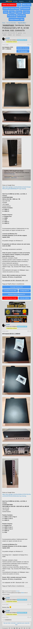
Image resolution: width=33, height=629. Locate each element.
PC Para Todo (21, 14)
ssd (14, 33)
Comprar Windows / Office (16, 18)
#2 (30, 329)
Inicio (19, 4)
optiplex (5, 33)
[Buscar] (29, 1)
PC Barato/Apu (12, 14)
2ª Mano (12, 11)
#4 (30, 615)
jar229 (5, 31)
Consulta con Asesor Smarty (11, 8)
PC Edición (26, 11)
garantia (20, 31)
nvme (24, 31)
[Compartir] (28, 43)
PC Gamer (19, 11)
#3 (30, 602)
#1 (30, 43)
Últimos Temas (26, 4)
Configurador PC (24, 289)
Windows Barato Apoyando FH (16, 292)
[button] (3, 1)
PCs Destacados (25, 8)
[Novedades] (26, 1)
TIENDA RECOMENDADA (9, 4)
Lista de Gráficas (24, 296)
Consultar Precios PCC (16, 285)
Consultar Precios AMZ (10, 289)
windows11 (18, 33)
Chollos (6, 11)
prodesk (10, 33)
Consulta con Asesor (23, 46)
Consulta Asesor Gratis (10, 296)
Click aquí (18, 589)
